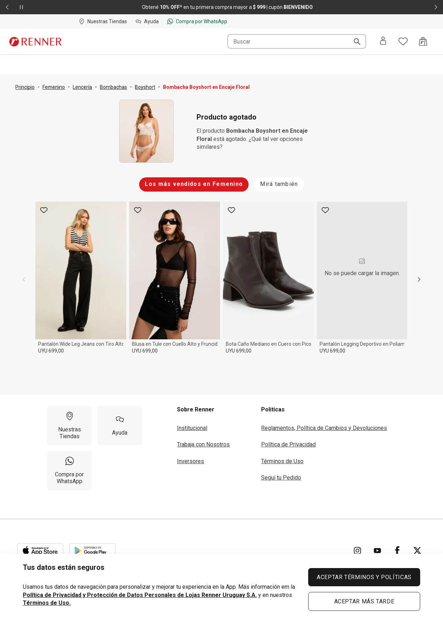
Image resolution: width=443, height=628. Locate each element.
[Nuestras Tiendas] (69, 425)
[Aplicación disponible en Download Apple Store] (40, 550)
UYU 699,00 (51, 351)
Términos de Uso (282, 461)
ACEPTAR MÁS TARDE (364, 601)
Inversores (190, 461)
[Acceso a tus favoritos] (403, 41)
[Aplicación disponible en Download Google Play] (92, 550)
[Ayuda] (119, 425)
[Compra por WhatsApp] (69, 470)
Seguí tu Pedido (281, 477)
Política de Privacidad (288, 444)
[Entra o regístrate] (383, 41)
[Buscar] (354, 42)
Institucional (192, 428)
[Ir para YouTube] (377, 550)
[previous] (23, 279)
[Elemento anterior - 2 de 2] (7, 7)
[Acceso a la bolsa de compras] (423, 41)
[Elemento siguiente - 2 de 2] (436, 7)
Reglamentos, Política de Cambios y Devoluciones (324, 428)
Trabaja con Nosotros (203, 444)
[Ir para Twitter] (417, 550)
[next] (419, 279)
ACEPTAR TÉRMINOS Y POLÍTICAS (364, 577)
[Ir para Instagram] (357, 550)
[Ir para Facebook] (397, 550)
